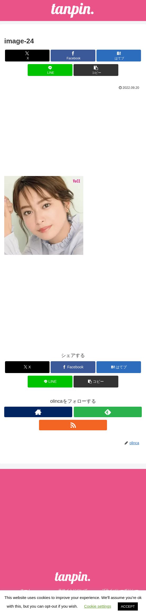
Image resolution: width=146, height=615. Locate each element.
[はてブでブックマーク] (118, 55)
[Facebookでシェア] (73, 55)
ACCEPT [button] (128, 606)
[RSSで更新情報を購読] (73, 425)
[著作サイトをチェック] (38, 412)
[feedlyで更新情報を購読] (108, 412)
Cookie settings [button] (97, 606)
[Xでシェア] (27, 55)
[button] (96, 70)
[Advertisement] (73, 131)
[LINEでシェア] (50, 70)
